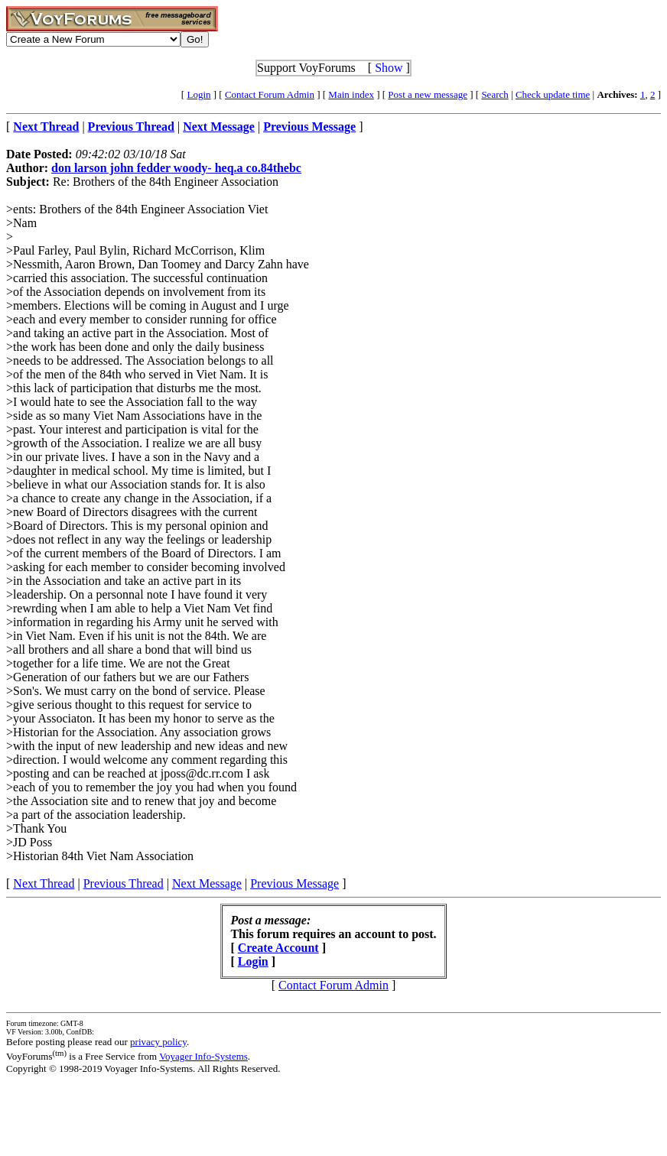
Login (198, 94)
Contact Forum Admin (269, 94)
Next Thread (43, 883)
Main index (351, 94)
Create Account (278, 947)
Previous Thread (123, 883)
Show (388, 67)
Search (494, 94)
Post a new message (427, 94)
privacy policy (158, 1041)
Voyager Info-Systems (203, 1056)
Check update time (553, 94)
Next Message (207, 883)
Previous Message (294, 883)
